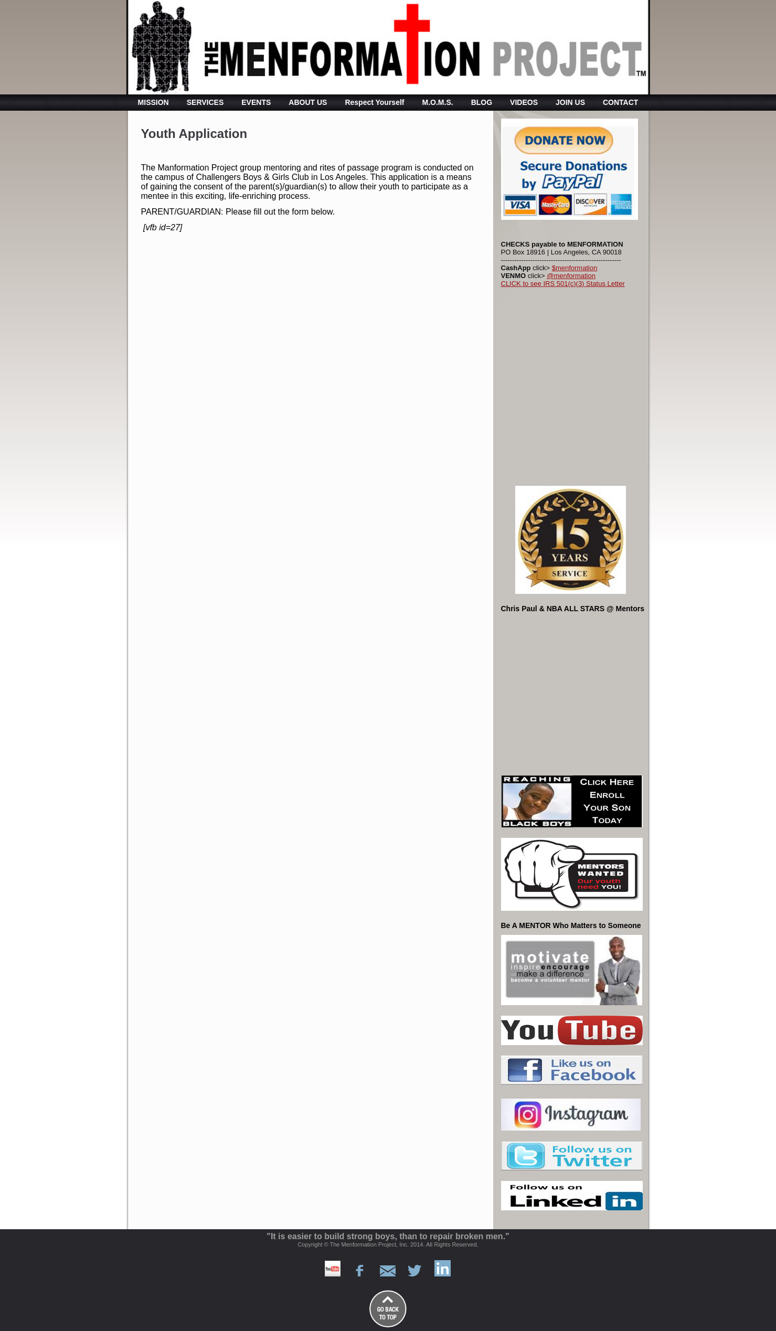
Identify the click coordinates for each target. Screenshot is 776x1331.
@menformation (571, 276)
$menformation (575, 268)
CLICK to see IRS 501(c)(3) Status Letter (563, 284)
